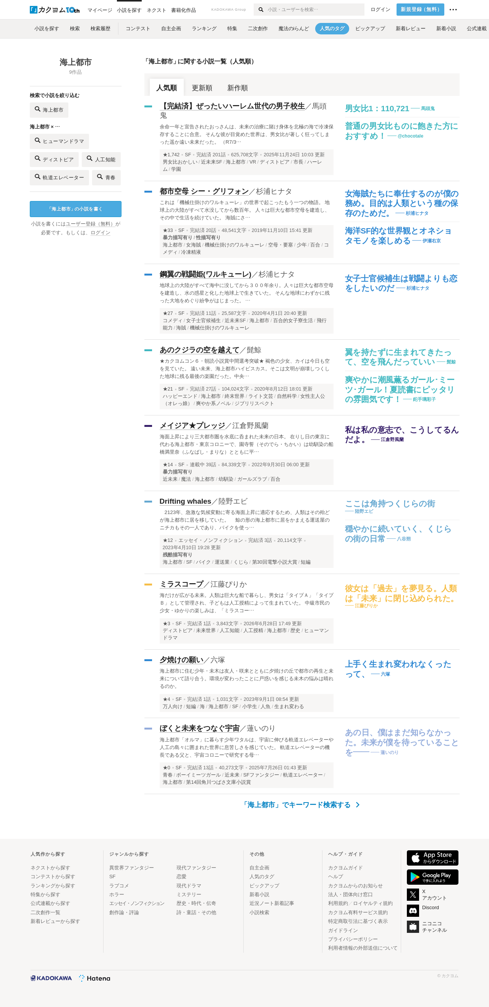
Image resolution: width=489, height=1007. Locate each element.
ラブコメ (119, 886)
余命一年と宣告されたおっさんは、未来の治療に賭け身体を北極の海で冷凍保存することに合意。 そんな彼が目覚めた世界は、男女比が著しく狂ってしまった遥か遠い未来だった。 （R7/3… (247, 134)
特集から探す (45, 894)
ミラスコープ (181, 584)
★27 (168, 313)
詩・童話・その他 (196, 912)
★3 (166, 623)
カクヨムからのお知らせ (355, 886)
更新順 (202, 88)
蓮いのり (261, 728)
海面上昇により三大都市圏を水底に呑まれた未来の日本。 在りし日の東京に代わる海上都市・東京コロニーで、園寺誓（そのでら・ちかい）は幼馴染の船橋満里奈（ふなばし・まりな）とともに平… (247, 444)
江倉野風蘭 (250, 426)
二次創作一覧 (45, 912)
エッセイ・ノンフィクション (210, 540)
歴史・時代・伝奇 (196, 903)
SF (188, 154)
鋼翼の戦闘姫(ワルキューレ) (206, 274)
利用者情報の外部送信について (363, 948)
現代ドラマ (188, 886)
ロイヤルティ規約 (373, 903)
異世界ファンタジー (131, 868)
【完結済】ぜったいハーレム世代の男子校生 (232, 106)
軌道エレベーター (59, 176)
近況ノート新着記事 (271, 903)
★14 (168, 464)
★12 (168, 540)
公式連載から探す (50, 903)
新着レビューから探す (55, 921)
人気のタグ (261, 876)
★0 (166, 767)
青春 (106, 176)
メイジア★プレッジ (192, 426)
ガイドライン (343, 930)
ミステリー (188, 894)
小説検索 (259, 912)
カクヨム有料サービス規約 (358, 912)
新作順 (237, 88)
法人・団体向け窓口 (350, 894)
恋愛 (181, 876)
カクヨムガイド (345, 868)
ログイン (380, 9)
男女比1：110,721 (377, 108)
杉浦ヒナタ (274, 191)
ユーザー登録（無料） (90, 224)
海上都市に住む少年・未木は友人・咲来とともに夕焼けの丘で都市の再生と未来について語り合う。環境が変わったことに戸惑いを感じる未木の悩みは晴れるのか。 (247, 678)
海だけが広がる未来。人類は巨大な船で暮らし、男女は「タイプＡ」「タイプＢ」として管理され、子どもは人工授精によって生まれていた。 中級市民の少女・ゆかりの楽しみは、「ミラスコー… (247, 602)
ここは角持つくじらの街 (390, 503)
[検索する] (260, 9)
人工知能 (101, 158)
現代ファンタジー (196, 868)
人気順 (166, 88)
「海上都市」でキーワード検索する (300, 805)
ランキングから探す (53, 886)
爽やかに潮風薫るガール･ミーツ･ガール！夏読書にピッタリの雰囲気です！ (400, 389)
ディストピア (54, 158)
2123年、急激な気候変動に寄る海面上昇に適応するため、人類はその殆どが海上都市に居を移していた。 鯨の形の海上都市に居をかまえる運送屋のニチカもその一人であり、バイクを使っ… (245, 519)
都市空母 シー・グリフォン (204, 191)
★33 (168, 230)
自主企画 (259, 868)
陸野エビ (233, 501)
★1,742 (171, 154)
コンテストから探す (53, 876)
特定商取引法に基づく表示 (358, 921)
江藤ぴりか (228, 584)
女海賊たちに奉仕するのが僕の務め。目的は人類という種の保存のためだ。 (402, 203)
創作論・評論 (124, 912)
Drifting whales (185, 501)
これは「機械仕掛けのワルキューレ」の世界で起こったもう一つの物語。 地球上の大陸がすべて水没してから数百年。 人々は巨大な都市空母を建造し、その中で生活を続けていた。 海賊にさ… (245, 210)
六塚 (217, 660)
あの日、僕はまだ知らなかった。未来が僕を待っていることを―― (402, 742)
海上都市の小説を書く (75, 209)
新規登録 (421, 9)
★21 (168, 389)
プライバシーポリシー (353, 939)
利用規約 (338, 903)
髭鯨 (254, 350)
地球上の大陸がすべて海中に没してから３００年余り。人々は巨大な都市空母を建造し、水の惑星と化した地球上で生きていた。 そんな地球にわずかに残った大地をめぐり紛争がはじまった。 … (247, 292)
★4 (166, 699)
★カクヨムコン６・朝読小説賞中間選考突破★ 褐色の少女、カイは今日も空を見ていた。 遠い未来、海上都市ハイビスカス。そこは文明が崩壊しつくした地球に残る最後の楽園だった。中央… (245, 368)
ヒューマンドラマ (59, 140)
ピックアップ (264, 886)
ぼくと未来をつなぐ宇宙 (200, 728)
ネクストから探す (50, 868)
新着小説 (259, 894)
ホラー (116, 894)
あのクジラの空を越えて (200, 350)
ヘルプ (335, 876)
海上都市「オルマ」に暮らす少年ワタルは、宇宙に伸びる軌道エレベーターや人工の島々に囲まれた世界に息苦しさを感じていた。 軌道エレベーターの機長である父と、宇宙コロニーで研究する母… (247, 747)
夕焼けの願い (181, 660)
